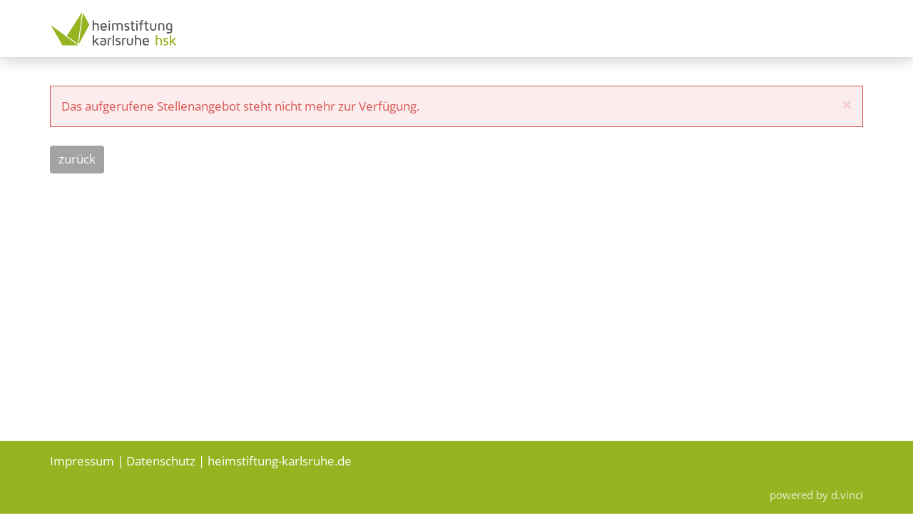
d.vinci (847, 495)
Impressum (82, 460)
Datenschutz (160, 460)
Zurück (77, 159)
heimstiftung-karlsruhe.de (280, 460)
